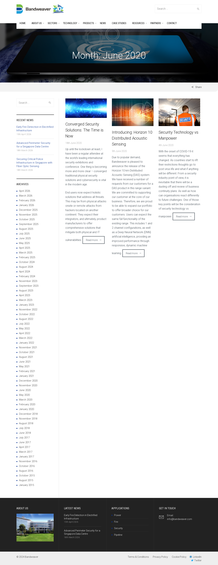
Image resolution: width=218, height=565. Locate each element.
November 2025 (28, 214)
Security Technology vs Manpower (178, 135)
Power (117, 515)
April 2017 (24, 447)
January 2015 (26, 485)
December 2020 (28, 380)
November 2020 (28, 385)
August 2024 (26, 266)
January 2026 (26, 205)
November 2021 (28, 347)
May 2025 (24, 243)
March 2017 (25, 451)
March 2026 (25, 195)
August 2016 (26, 470)
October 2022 (27, 314)
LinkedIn (197, 557)
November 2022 (28, 309)
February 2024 (27, 276)
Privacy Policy (160, 557)
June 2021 (25, 361)
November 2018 (28, 418)
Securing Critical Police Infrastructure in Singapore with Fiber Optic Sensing (34, 163)
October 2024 (27, 262)
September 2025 (28, 224)
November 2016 (28, 461)
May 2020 (24, 394)
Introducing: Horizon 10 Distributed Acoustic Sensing (132, 138)
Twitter (198, 560)
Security (118, 528)
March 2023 (25, 300)
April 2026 (24, 190)
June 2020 (25, 390)
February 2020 (27, 404)
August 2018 (26, 423)
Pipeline (118, 534)
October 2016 (27, 466)
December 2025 (28, 209)
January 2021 (26, 375)
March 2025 (25, 252)
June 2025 (25, 238)
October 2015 (27, 475)
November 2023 (28, 281)
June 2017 (25, 442)
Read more (92, 240)
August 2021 (26, 356)
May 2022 (24, 328)
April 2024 (24, 271)
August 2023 (26, 290)
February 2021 (27, 371)
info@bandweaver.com (179, 519)
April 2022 (24, 333)
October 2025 (27, 219)
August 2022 (26, 319)
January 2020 (26, 409)
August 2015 (26, 480)
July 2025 (24, 233)
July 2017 (24, 437)
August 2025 (26, 228)
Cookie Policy (179, 557)
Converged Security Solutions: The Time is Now (84, 130)
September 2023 (28, 285)
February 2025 (27, 257)
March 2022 (25, 338)
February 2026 (27, 200)
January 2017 (26, 456)
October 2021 (27, 352)
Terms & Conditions (138, 557)
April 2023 (24, 295)
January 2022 (26, 342)
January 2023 (26, 304)
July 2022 (24, 323)
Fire (116, 521)
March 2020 (25, 399)
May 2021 (24, 366)
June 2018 (25, 432)
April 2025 (24, 247)
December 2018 (28, 413)
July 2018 (24, 428)
